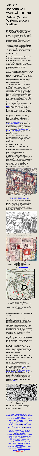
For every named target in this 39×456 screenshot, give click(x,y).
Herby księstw (27, 423)
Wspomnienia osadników (21, 434)
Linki (18, 439)
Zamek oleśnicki (11, 420)
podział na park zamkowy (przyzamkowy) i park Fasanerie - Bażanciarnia (18, 371)
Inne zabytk (19, 421)
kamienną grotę (27, 127)
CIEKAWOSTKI (13, 449)
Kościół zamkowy (22, 420)
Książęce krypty (26, 424)
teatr (7, 106)
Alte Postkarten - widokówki (16, 442)
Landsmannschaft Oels (24, 436)
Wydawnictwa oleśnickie (16, 437)
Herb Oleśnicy (18, 423)
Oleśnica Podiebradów (20, 415)
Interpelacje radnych (19, 440)
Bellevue (15, 380)
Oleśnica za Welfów (13, 418)
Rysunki (15, 443)
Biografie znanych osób (15, 430)
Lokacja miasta (20, 414)
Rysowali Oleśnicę (19, 433)
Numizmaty (18, 424)
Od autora (12, 414)
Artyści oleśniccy (19, 431)
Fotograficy (10, 434)
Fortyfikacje (10, 423)
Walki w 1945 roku (19, 427)
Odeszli (20, 443)
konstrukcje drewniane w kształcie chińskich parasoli (17, 129)
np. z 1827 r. (25, 367)
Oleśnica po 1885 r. (25, 418)
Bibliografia (13, 439)
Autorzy (27, 431)
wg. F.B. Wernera (23, 267)
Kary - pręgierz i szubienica (16, 426)
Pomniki (29, 420)
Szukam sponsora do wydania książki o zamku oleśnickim (19, 447)
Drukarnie (11, 424)
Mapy (30, 434)
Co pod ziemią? (12, 436)
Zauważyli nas (25, 439)
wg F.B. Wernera (24, 198)
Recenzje (26, 437)
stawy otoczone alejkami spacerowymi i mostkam (15, 123)
